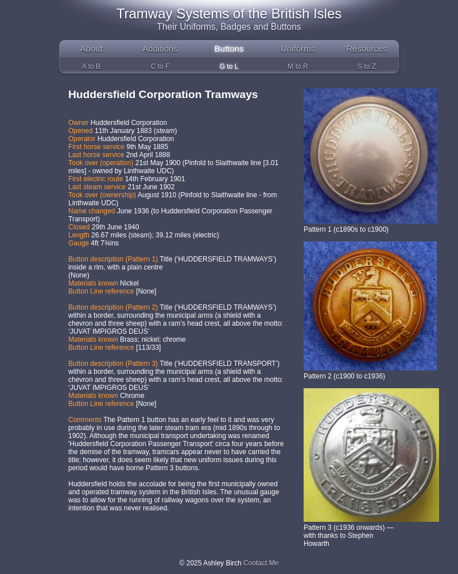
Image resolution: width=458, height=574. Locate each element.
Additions (160, 48)
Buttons (229, 48)
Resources (366, 48)
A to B (91, 67)
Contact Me (260, 563)
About (91, 48)
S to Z (367, 67)
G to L (229, 67)
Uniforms (298, 48)
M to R (298, 67)
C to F (160, 67)
